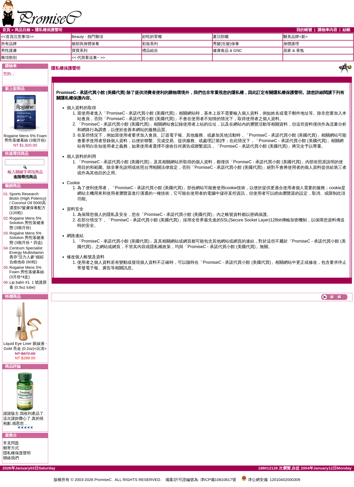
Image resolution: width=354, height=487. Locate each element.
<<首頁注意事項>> (17, 36)
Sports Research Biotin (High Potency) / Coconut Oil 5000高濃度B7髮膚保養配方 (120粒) (27, 203)
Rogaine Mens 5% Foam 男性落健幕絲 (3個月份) (25, 137)
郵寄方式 (11, 448)
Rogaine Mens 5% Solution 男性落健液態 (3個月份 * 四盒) (26, 238)
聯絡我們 (11, 458)
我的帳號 (304, 29)
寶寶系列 (79, 50)
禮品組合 (150, 50)
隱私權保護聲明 (48, 29)
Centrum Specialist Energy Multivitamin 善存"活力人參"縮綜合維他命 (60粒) (26, 255)
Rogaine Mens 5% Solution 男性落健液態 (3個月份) (26, 223)
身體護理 (291, 43)
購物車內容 (327, 29)
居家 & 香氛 (293, 50)
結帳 (346, 29)
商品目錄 (22, 29)
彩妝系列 (150, 43)
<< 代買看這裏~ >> (88, 57)
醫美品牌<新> (295, 36)
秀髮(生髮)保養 (226, 43)
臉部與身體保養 (85, 43)
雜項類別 (9, 57)
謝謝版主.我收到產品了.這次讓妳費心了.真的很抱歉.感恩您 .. (24, 418)
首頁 (6, 29)
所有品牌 (9, 43)
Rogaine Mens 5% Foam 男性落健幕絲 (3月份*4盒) (26, 272)
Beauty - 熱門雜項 (87, 36)
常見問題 (11, 443)
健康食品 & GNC (227, 50)
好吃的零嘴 (152, 36)
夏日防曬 (221, 36)
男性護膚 (9, 50)
